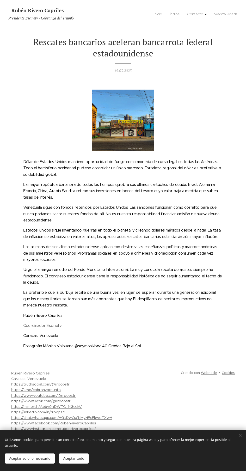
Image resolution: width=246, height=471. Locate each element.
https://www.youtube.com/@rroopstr (43, 395)
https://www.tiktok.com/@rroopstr (41, 401)
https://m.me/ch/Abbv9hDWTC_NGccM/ (46, 406)
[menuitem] (213, 15)
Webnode (209, 373)
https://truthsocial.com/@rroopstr (40, 384)
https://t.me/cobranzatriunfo (36, 389)
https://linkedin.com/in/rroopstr (38, 412)
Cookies (228, 373)
